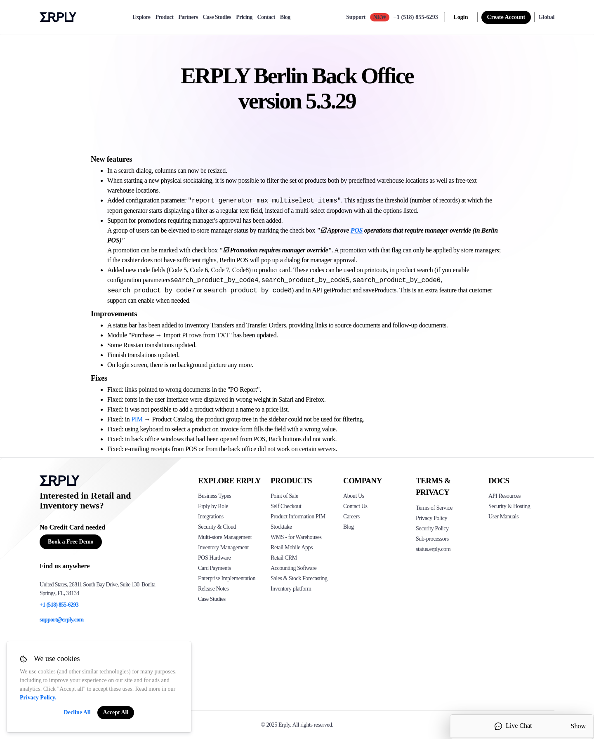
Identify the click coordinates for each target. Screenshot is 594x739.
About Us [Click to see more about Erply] (353, 496)
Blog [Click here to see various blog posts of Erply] (348, 527)
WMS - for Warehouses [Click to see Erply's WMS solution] (296, 537)
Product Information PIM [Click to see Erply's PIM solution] (298, 516)
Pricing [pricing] (244, 17)
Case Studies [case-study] (217, 17)
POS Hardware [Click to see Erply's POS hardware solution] (214, 558)
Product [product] (164, 17)
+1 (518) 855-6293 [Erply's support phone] (59, 605)
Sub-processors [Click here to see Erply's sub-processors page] (432, 539)
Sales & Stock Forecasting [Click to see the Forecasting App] (299, 578)
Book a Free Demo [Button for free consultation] (71, 542)
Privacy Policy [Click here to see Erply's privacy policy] (431, 518)
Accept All (116, 712)
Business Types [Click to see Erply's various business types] (214, 496)
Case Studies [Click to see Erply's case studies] (212, 599)
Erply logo (58, 17)
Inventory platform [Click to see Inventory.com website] (291, 589)
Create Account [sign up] (506, 17)
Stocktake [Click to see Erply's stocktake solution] (281, 527)
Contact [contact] (266, 17)
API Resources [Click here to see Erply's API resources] (504, 496)
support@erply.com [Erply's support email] (62, 620)
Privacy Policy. (38, 697)
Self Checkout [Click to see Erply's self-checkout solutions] (286, 506)
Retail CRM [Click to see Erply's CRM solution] (284, 558)
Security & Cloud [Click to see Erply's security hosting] (217, 527)
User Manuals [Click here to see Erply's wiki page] (503, 516)
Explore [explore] (141, 17)
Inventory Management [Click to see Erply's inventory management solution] (223, 547)
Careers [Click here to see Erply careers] (351, 516)
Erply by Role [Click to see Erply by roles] (213, 506)
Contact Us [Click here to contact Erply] (355, 506)
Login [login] (461, 17)
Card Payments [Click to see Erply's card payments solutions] (214, 568)
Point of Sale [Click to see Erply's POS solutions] (284, 496)
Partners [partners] (188, 17)
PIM (137, 419)
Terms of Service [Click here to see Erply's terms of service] (434, 508)
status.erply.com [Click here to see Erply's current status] (433, 549)
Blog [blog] (285, 17)
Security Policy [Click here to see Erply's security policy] (432, 528)
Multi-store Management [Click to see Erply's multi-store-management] (225, 537)
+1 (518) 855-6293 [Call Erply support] (416, 17)
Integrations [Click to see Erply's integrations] (211, 516)
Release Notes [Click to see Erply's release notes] (213, 589)
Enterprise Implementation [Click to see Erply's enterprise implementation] (226, 578)
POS (357, 230)
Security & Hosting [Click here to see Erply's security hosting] (509, 506)
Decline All (77, 712)
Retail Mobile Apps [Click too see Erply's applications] (292, 547)
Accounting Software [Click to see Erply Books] (293, 568)
